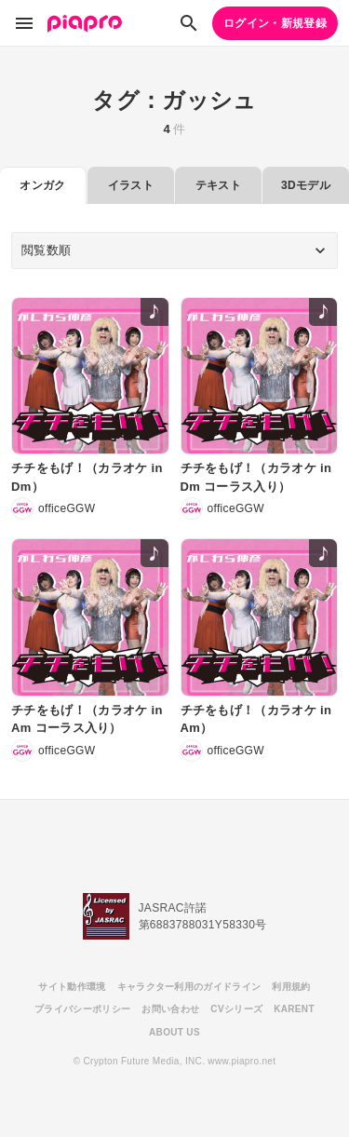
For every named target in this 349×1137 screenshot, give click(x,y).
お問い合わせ (170, 1009)
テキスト (218, 185)
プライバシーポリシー (82, 1009)
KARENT (294, 1009)
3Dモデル (305, 185)
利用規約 (291, 986)
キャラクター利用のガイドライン (189, 986)
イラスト (131, 185)
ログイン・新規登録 (275, 23)
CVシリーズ (236, 1009)
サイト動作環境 (71, 986)
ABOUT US (174, 1032)
